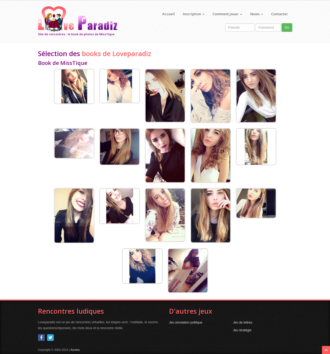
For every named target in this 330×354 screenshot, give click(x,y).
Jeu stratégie (242, 330)
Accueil (168, 13)
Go (287, 27)
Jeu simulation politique (186, 322)
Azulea (75, 349)
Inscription (193, 13)
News (256, 13)
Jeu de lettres (242, 322)
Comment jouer (227, 13)
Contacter (279, 13)
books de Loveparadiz (116, 53)
